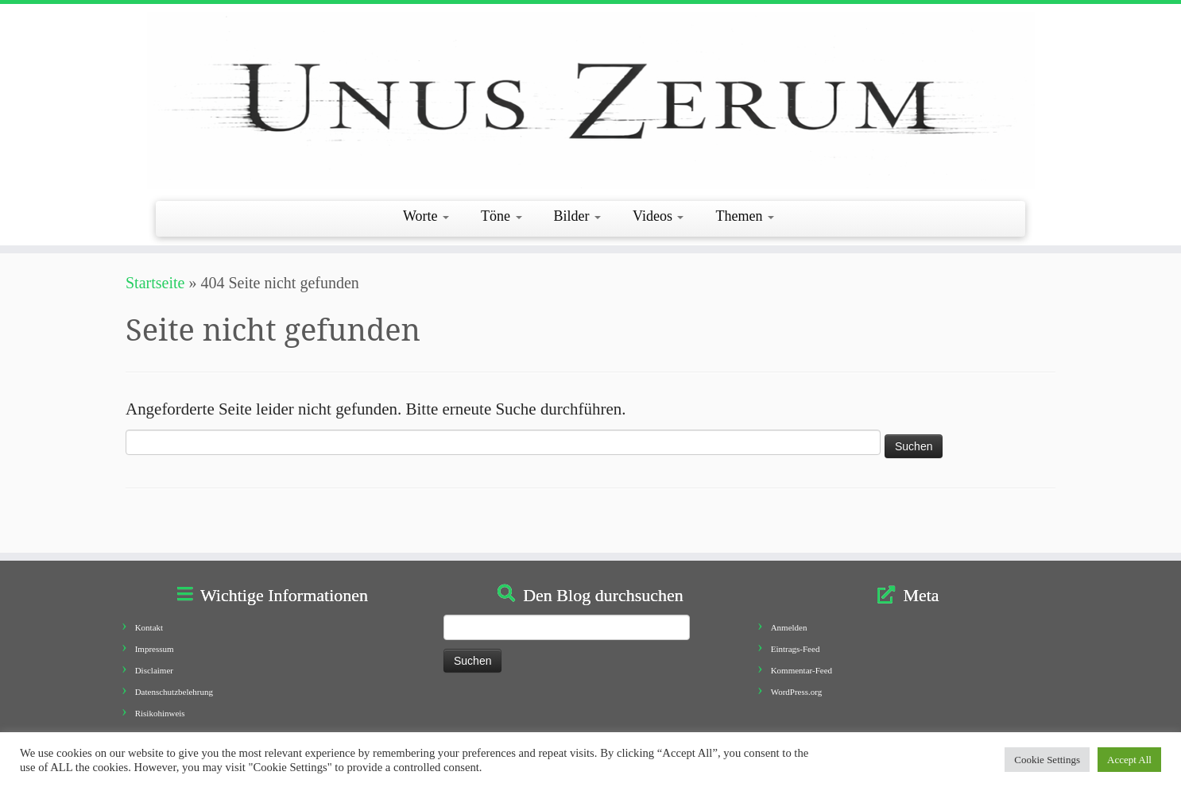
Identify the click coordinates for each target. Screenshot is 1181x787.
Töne (501, 216)
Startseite (155, 282)
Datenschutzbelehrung (174, 691)
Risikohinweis (160, 713)
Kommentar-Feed (801, 670)
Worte (426, 216)
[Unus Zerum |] (590, 100)
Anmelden (789, 627)
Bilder (578, 216)
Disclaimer (154, 670)
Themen (744, 216)
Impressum (154, 649)
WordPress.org (797, 691)
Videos (658, 216)
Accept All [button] (1129, 760)
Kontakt (149, 627)
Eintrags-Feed (795, 649)
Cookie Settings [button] (1047, 760)
